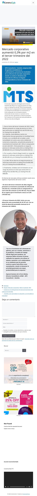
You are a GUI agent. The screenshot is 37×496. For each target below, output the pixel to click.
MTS (30, 287)
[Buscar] (24, 350)
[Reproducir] (5, 486)
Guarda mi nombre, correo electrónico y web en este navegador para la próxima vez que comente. (17, 331)
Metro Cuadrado (24, 287)
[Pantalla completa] (31, 486)
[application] (18, 480)
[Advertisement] (18, 15)
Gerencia (6, 285)
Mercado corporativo (13, 287)
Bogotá (6, 287)
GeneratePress (26, 494)
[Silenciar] (29, 486)
